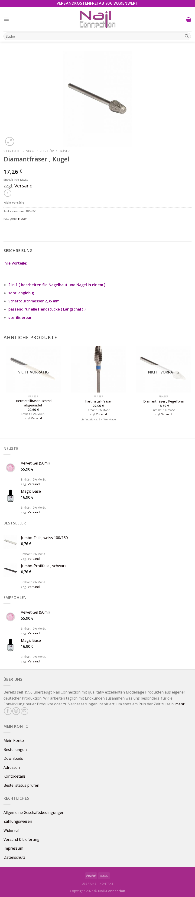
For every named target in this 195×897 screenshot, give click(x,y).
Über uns (89, 884)
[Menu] (6, 19)
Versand (23, 186)
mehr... (181, 704)
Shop (30, 151)
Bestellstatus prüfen (21, 785)
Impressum (13, 848)
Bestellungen (15, 749)
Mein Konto (13, 740)
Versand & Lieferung (21, 839)
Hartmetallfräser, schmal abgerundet (33, 403)
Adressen (11, 767)
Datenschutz (14, 857)
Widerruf (11, 830)
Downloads (13, 758)
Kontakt (106, 884)
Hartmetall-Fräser (98, 401)
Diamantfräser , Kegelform (163, 401)
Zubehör (46, 151)
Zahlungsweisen (17, 821)
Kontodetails (14, 776)
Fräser (64, 151)
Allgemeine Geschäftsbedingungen (33, 812)
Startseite (12, 151)
